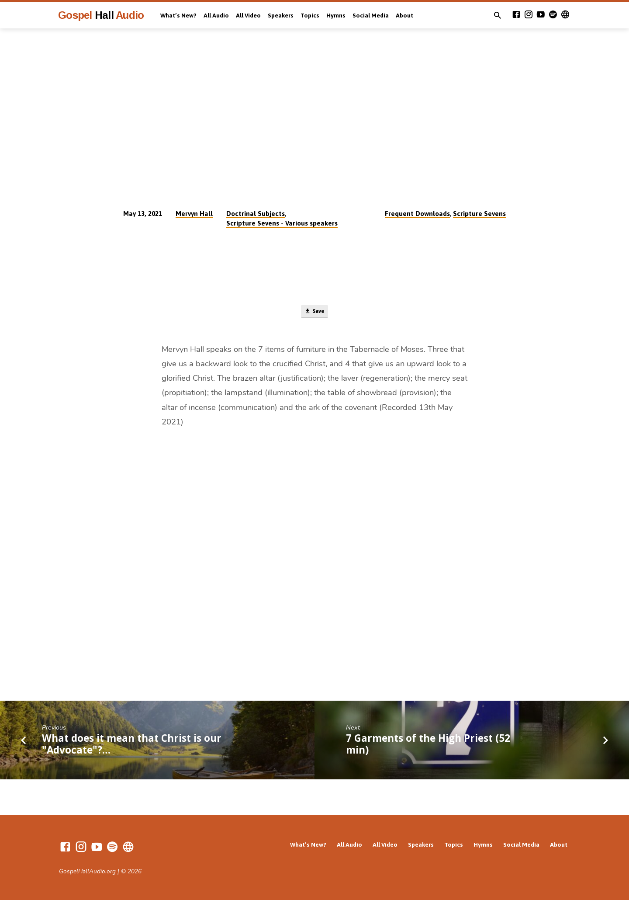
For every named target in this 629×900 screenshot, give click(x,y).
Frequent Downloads (417, 213)
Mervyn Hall (194, 213)
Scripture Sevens (479, 213)
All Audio (216, 15)
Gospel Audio (101, 15)
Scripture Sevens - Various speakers (282, 223)
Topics (310, 15)
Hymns (336, 15)
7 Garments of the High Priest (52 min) (428, 746)
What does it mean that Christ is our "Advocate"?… (131, 746)
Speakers (281, 15)
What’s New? (178, 15)
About (404, 15)
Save (314, 313)
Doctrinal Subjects (255, 213)
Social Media (371, 15)
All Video (248, 15)
